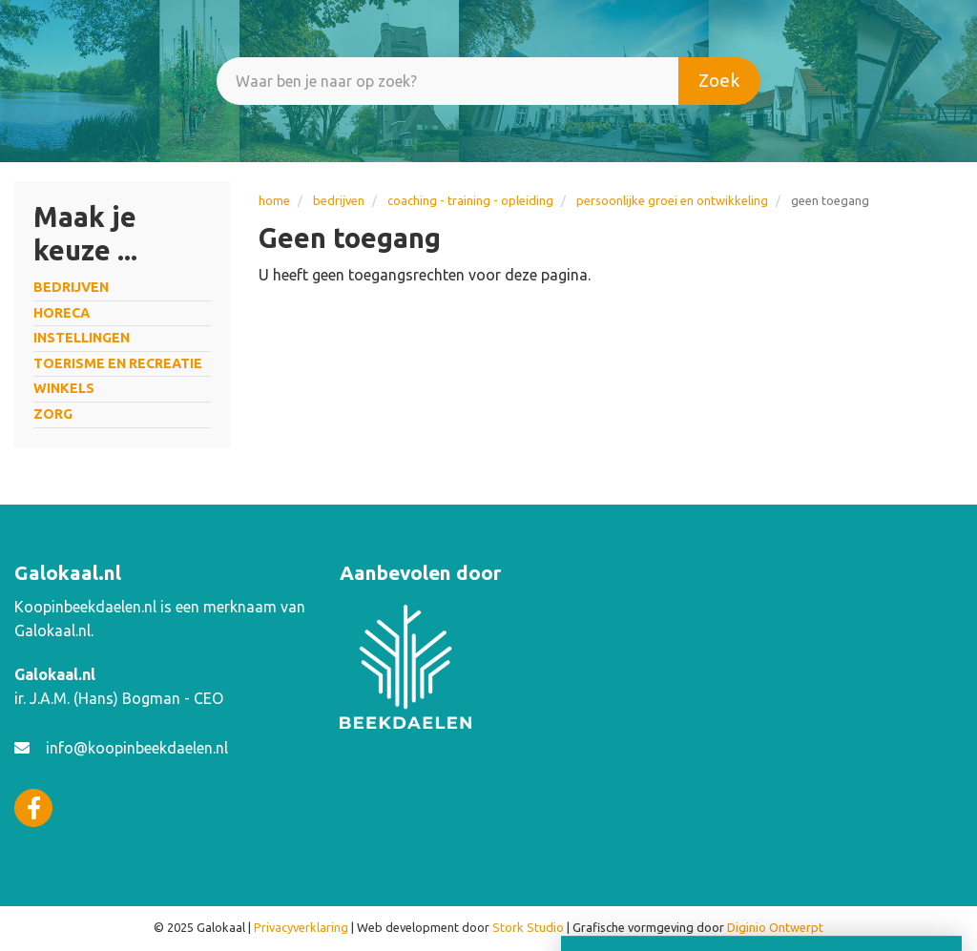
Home (274, 200)
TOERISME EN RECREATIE (117, 363)
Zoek (719, 80)
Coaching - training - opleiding (470, 200)
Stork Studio (528, 927)
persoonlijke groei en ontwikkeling (672, 200)
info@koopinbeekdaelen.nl (137, 747)
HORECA (61, 312)
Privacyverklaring (301, 927)
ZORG (53, 414)
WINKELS (63, 388)
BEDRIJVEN (338, 200)
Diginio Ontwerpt (775, 927)
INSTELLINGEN (81, 337)
